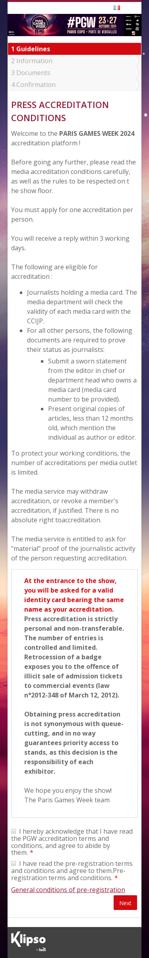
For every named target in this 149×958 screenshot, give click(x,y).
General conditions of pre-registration (68, 889)
